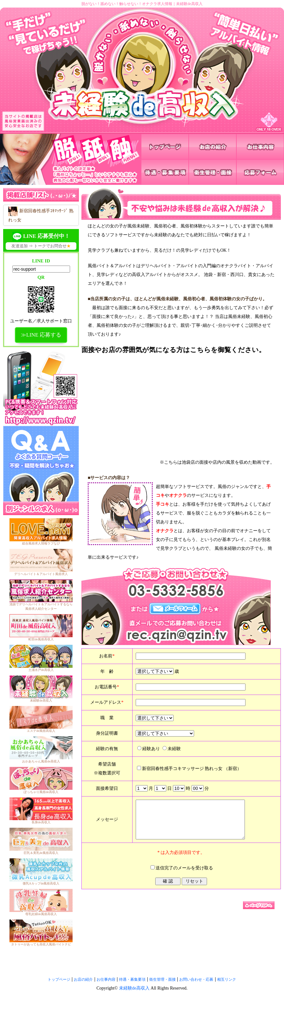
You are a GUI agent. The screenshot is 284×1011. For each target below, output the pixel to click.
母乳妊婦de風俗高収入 (40, 914)
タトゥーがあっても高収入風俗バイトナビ (41, 944)
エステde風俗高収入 (41, 730)
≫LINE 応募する (41, 335)
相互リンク (226, 979)
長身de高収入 (41, 822)
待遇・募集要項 (132, 979)
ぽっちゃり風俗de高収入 (41, 792)
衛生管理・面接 (162, 979)
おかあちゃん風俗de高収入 (41, 761)
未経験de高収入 (41, 700)
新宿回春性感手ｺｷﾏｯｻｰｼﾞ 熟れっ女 (41, 214)
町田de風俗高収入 (40, 639)
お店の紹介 (83, 979)
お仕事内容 (106, 979)
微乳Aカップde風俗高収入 (41, 883)
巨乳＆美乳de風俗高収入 (41, 853)
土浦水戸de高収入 (40, 670)
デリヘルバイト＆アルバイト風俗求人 (41, 574)
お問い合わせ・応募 (196, 979)
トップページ (59, 979)
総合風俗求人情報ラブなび (41, 543)
